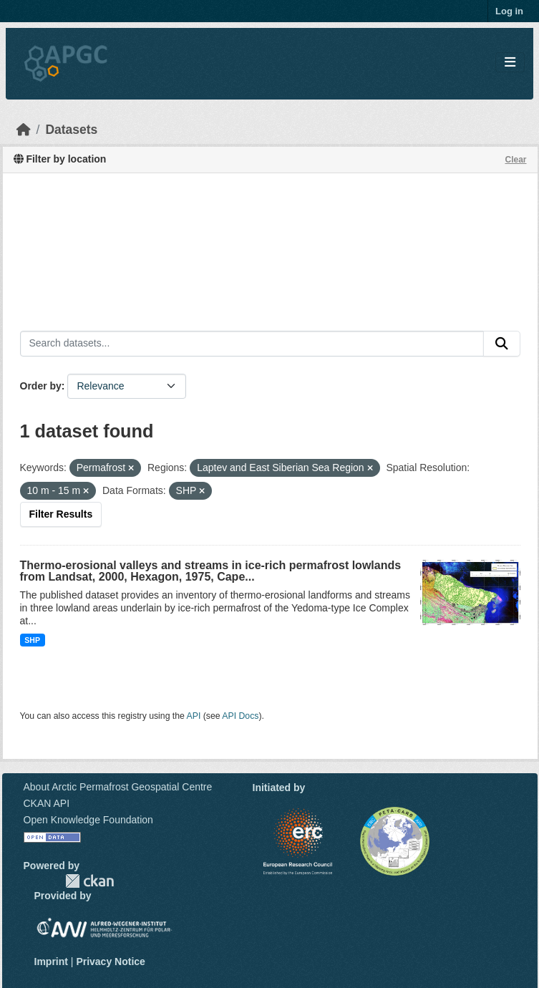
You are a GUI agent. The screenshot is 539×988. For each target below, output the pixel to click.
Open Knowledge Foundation (88, 819)
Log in (509, 11)
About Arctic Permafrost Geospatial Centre (118, 787)
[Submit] (501, 344)
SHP (32, 640)
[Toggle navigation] (510, 62)
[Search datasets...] (252, 344)
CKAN (89, 880)
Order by (41, 386)
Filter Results (61, 514)
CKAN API (47, 803)
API (194, 716)
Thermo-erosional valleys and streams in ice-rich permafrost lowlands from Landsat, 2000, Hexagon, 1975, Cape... (211, 571)
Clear (515, 160)
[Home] (23, 129)
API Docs (240, 716)
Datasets (71, 129)
